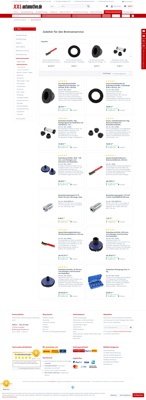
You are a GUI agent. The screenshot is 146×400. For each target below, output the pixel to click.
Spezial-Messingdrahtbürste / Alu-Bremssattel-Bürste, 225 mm (70, 233)
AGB (74, 331)
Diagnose (19, 43)
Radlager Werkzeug (109, 359)
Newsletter (46, 320)
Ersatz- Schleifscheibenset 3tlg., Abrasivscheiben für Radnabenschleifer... (118, 123)
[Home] (15, 12)
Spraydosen (20, 111)
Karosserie (20, 78)
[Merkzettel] (107, 6)
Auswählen (106, 16)
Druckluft (20, 114)
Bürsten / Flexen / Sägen (24, 72)
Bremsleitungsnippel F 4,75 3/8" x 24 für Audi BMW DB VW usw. (118, 196)
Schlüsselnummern (49, 322)
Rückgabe (46, 327)
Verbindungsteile (22, 106)
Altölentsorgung (78, 329)
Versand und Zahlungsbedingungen (54, 331)
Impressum (76, 338)
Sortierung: (107, 73)
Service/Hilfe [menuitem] (127, 2)
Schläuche (20, 89)
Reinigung (20, 95)
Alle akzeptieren (125, 395)
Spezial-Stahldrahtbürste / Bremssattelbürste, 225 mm (51, 61)
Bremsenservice (22, 64)
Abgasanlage (21, 62)
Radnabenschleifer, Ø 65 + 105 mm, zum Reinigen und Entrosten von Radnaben (69, 160)
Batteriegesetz (77, 336)
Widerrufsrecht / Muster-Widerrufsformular (87, 334)
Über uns (46, 329)
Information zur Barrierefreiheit (83, 320)
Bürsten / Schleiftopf (23, 70)
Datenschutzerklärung (9, 397)
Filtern (18, 29)
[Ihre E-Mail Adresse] (115, 327)
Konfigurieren (138, 395)
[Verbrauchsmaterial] (113, 12)
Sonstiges (20, 103)
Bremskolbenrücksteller (111, 362)
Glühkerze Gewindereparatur (112, 357)
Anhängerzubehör (23, 98)
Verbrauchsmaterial (22, 58)
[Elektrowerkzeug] (96, 12)
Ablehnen (113, 395)
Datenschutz (77, 327)
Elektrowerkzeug (21, 54)
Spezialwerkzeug (21, 35)
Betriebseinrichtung (22, 51)
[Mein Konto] (116, 6)
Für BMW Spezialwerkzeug (112, 353)
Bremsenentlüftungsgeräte (112, 355)
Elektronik (20, 75)
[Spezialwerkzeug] (27, 12)
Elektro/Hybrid (20, 47)
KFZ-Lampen (21, 84)
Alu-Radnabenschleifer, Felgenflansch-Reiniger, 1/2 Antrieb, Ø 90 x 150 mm (97, 61)
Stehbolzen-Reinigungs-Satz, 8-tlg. (118, 270)
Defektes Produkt (48, 318)
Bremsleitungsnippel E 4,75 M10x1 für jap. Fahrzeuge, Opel (70, 196)
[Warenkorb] (128, 6)
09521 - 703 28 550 (20, 324)
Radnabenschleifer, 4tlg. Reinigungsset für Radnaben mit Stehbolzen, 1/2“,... (120, 61)
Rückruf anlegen (18, 327)
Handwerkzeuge (21, 39)
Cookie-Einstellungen (80, 318)
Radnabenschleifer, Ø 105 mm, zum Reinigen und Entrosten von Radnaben (70, 271)
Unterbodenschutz (23, 109)
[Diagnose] (53, 12)
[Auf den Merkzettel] (73, 110)
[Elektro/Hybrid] (65, 12)
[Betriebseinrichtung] (80, 12)
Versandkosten (52, 381)
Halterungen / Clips (23, 81)
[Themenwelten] (129, 12)
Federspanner (108, 364)
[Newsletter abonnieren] (131, 327)
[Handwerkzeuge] (41, 12)
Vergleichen (63, 110)
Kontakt (45, 325)
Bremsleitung (21, 67)
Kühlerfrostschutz (22, 100)
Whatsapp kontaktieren (20, 329)
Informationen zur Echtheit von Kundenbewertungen (83, 323)
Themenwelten (20, 119)
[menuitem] (70, 6)
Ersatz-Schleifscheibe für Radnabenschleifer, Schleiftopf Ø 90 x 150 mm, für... (74, 61)
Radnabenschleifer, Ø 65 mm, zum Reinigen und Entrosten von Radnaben (117, 234)
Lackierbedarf (21, 86)
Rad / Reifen (21, 92)
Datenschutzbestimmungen (122, 331)
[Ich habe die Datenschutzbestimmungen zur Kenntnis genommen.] (104, 331)
